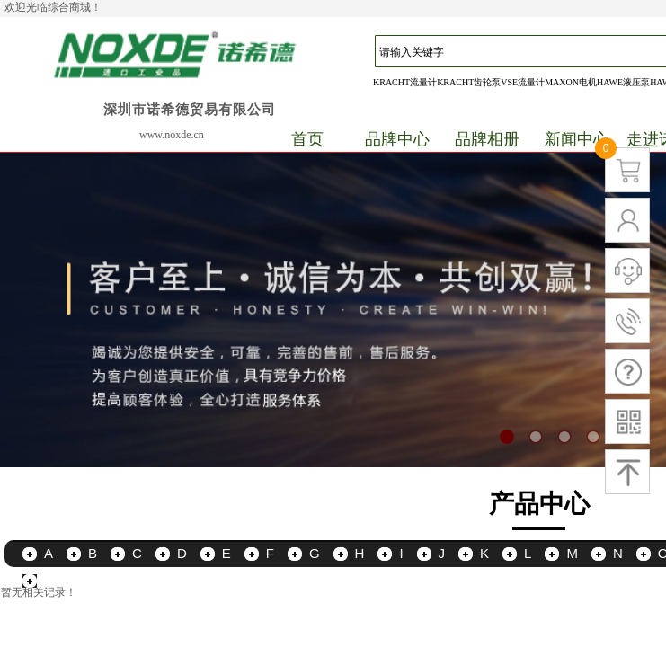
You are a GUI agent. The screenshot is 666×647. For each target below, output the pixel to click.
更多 (57, 580)
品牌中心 (397, 139)
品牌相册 (487, 139)
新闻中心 (577, 139)
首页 (307, 139)
